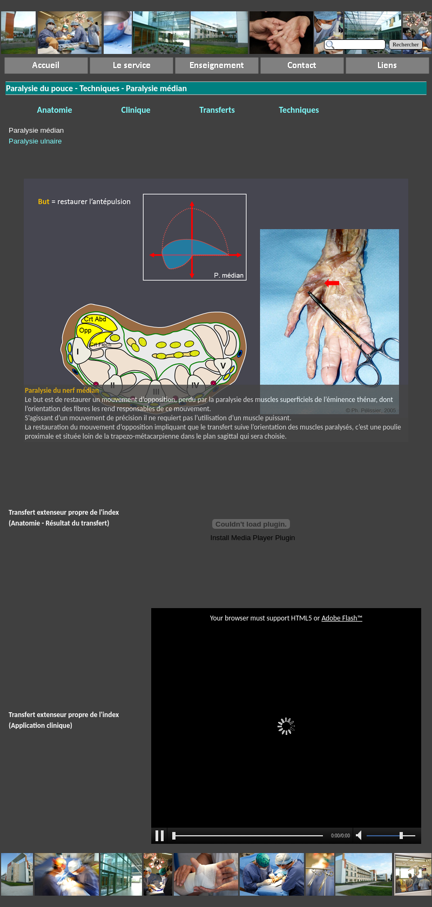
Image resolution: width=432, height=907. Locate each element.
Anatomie (54, 110)
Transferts (217, 110)
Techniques (299, 110)
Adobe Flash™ (341, 618)
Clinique (136, 110)
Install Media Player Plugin (252, 538)
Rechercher (406, 44)
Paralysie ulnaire (35, 141)
